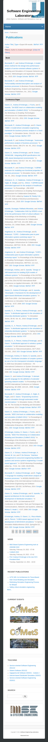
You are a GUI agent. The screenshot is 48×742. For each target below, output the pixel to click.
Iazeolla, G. (9, 311)
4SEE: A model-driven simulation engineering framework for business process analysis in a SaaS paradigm (23, 130)
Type (16, 44)
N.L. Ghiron (26, 183)
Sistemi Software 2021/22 (18, 670)
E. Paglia (37, 473)
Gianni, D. (8, 105)
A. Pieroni (17, 311)
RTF (41, 44)
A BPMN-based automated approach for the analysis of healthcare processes (24, 185)
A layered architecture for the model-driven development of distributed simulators (23, 496)
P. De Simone (25, 455)
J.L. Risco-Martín (34, 516)
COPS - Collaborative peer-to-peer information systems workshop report (23, 254)
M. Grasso (35, 153)
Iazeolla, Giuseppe (12, 209)
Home (6, 32)
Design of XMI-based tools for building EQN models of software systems (22, 272)
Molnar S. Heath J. (12, 509)
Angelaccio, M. (10, 232)
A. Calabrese (20, 180)
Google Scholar (22, 76)
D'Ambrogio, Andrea (12, 270)
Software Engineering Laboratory (29, 732)
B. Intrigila (13, 183)
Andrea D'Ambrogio (26, 63)
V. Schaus (16, 453)
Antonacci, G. (10, 180)
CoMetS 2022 (14, 552)
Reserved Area (25, 735)
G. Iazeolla (28, 270)
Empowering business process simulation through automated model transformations (21, 399)
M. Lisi (13, 455)
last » (36, 531)
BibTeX (36, 44)
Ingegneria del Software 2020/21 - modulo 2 (25, 673)
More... (9, 590)
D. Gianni (37, 125)
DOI (14, 76)
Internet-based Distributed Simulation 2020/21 (25, 675)
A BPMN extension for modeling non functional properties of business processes (23, 170)
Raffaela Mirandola (26, 209)
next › (29, 531)
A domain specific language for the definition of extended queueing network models (22, 379)
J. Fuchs (31, 105)
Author (7, 44)
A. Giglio (34, 394)
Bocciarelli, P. (10, 63)
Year (7, 47)
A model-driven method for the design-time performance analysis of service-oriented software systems (23, 65)
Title (11, 44)
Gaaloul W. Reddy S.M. (32, 196)
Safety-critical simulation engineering (22, 587)
